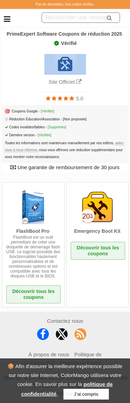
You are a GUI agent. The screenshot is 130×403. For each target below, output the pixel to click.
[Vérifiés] (47, 111)
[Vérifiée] (44, 135)
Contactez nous (65, 321)
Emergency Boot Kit (97, 231)
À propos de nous (48, 354)
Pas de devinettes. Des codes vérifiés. (65, 4)
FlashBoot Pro (33, 231)
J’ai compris (86, 394)
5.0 (80, 98)
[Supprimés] (57, 127)
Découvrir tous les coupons (33, 294)
